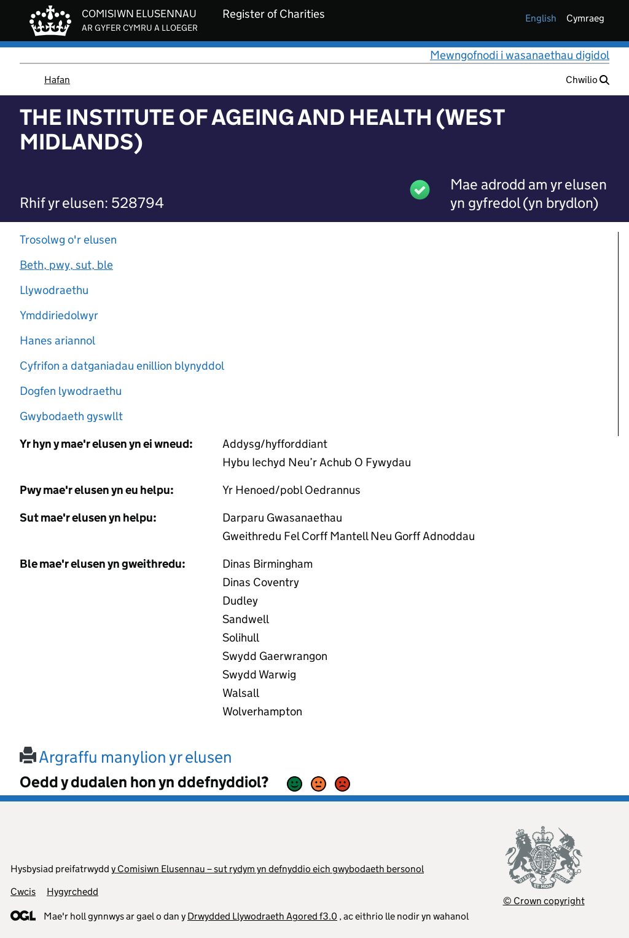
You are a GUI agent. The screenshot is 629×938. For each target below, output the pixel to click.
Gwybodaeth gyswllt (71, 416)
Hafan (57, 79)
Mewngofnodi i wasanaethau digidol (519, 55)
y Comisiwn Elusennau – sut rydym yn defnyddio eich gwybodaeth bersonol (267, 869)
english (541, 18)
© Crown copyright (544, 901)
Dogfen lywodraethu (71, 391)
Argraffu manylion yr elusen (126, 757)
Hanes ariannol (57, 340)
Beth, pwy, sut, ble (66, 265)
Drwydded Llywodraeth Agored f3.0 (262, 916)
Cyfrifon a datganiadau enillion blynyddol (122, 366)
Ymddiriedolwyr (59, 315)
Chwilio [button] (587, 79)
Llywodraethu (54, 290)
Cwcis (23, 891)
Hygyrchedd (72, 891)
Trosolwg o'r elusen (68, 240)
